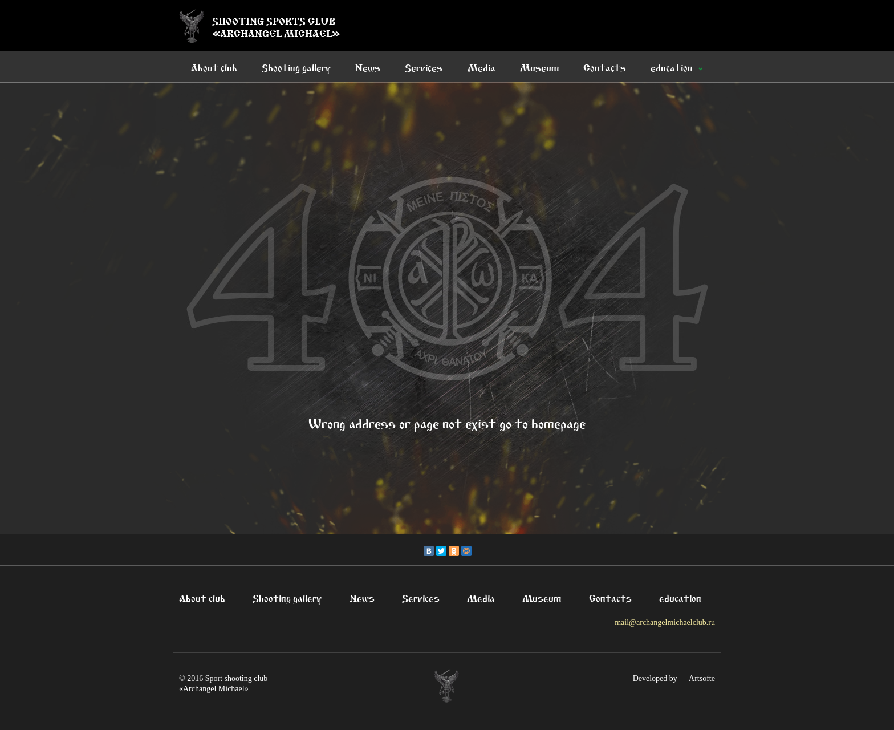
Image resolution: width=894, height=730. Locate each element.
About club (214, 66)
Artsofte (702, 678)
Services (423, 66)
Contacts (604, 66)
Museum (539, 66)
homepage (558, 422)
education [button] (673, 66)
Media (481, 66)
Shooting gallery (296, 66)
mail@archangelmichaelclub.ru (665, 622)
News (367, 66)
